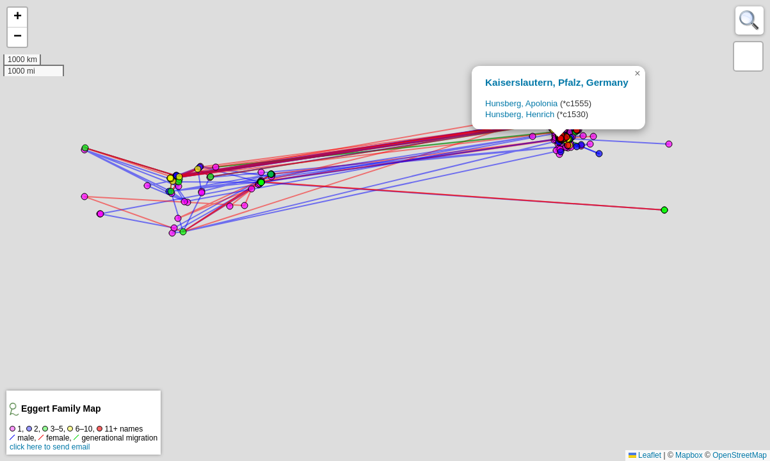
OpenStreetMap (739, 455)
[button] (637, 73)
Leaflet (645, 455)
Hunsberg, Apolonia (521, 103)
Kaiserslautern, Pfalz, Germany (557, 82)
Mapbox (689, 455)
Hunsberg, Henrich (519, 114)
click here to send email (50, 446)
